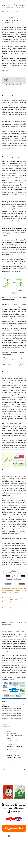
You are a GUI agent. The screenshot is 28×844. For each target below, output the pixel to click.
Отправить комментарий (8, 764)
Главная (5, 11)
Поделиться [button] (5, 724)
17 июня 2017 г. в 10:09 (12, 751)
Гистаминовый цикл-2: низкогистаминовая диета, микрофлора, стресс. (14, 604)
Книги (10, 11)
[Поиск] (25, 2)
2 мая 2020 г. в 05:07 (11, 760)
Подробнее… (17, 11)
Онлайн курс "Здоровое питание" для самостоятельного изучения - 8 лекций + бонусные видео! (14, 590)
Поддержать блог (14, 828)
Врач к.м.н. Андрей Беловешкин (13, 5)
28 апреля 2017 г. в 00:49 (12, 740)
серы (24, 266)
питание (8, 726)
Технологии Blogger (14, 836)
